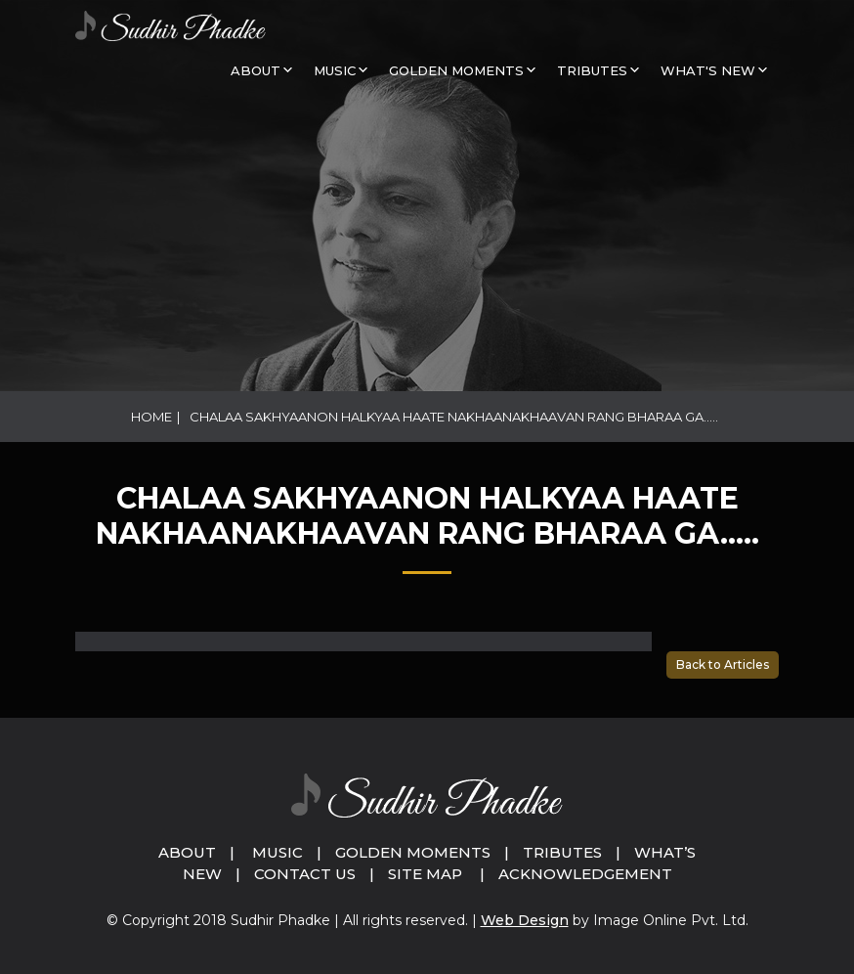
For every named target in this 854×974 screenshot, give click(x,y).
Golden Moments (413, 852)
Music (277, 852)
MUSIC (335, 70)
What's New (708, 70)
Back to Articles (722, 664)
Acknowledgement (585, 873)
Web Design (525, 920)
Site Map (425, 873)
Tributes (592, 70)
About (255, 70)
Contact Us (305, 873)
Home (151, 416)
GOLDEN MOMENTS (456, 70)
